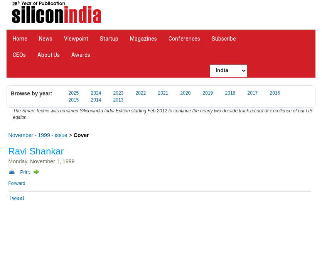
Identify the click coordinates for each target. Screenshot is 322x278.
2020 (185, 93)
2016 (275, 93)
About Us (48, 55)
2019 (208, 93)
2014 (96, 100)
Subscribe (224, 39)
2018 (230, 93)
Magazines (143, 39)
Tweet (16, 198)
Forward (16, 183)
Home (20, 39)
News (45, 39)
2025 (74, 93)
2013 (118, 100)
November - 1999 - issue (37, 135)
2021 (163, 93)
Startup (109, 39)
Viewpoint (76, 39)
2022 (141, 93)
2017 (253, 93)
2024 (96, 93)
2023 (118, 93)
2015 (74, 100)
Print (25, 172)
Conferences (184, 39)
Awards (80, 55)
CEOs (19, 55)
